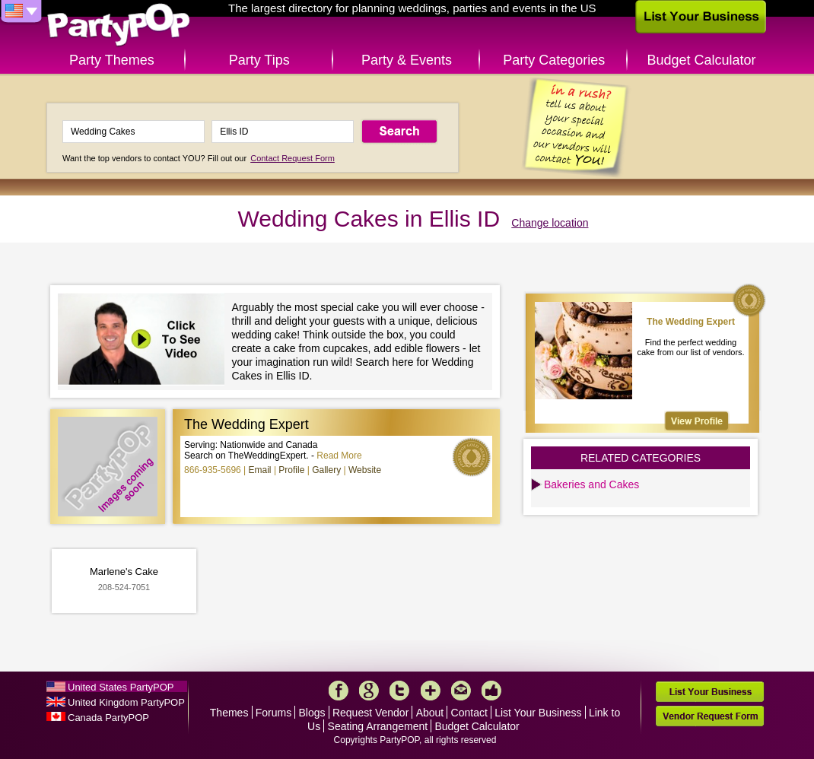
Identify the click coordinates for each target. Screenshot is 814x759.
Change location (549, 223)
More (430, 690)
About (430, 713)
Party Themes (111, 60)
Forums (273, 713)
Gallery (326, 470)
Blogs (312, 713)
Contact (469, 713)
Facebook (338, 690)
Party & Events (406, 60)
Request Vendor (370, 713)
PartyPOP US (118, 25)
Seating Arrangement (378, 726)
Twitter (399, 690)
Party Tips (259, 60)
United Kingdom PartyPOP (126, 702)
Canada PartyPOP (108, 717)
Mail (461, 690)
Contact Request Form (292, 158)
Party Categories (554, 60)
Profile (291, 470)
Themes (229, 713)
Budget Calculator (701, 60)
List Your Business (537, 713)
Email (260, 470)
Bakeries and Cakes (591, 484)
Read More (338, 455)
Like (491, 690)
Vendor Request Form (710, 716)
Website (364, 470)
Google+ (369, 690)
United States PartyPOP (120, 687)
